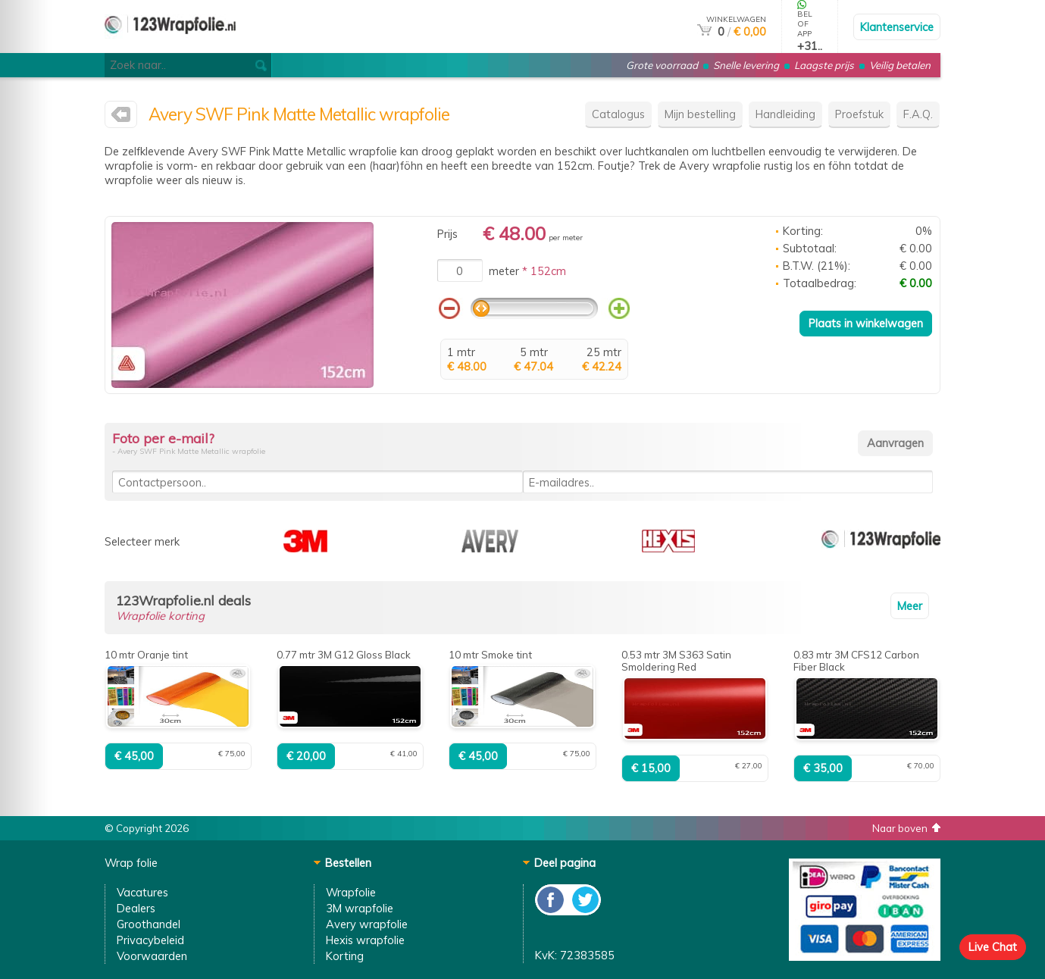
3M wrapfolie (359, 908)
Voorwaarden (152, 956)
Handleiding (785, 114)
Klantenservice (897, 27)
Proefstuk (859, 114)
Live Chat (992, 947)
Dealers (136, 908)
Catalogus (618, 114)
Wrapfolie (351, 892)
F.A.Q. (918, 114)
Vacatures (142, 892)
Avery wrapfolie (367, 924)
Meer (909, 606)
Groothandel (148, 924)
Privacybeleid (150, 940)
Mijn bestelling (700, 114)
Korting (345, 956)
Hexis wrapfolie (365, 940)
